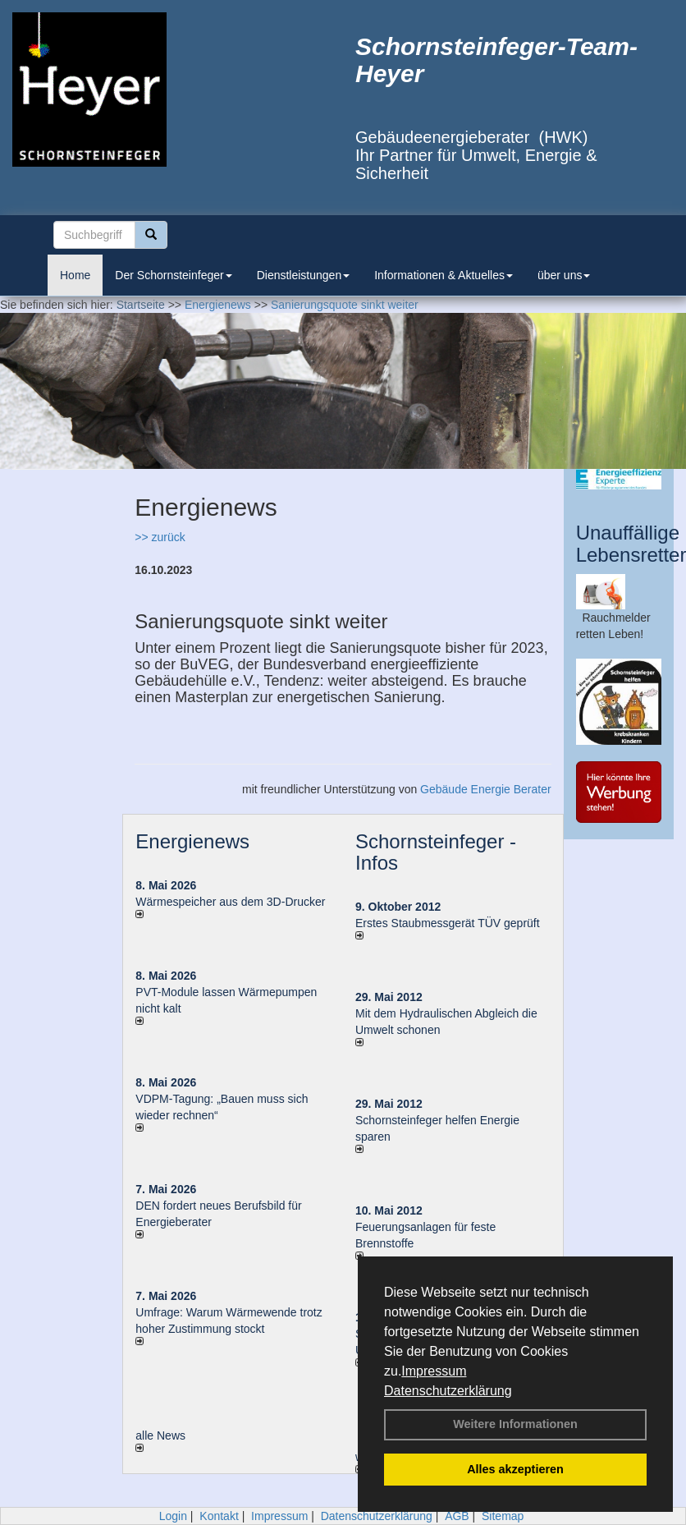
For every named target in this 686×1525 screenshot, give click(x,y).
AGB (457, 1516)
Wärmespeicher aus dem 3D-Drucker (230, 901)
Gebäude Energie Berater (485, 789)
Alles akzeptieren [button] (515, 1469)
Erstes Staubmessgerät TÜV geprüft (447, 923)
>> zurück (160, 537)
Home (75, 275)
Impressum (433, 1371)
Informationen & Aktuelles (443, 275)
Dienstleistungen (303, 275)
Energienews (192, 841)
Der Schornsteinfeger (173, 275)
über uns (563, 275)
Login (173, 1516)
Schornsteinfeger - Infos (435, 852)
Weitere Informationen (515, 1424)
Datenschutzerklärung (448, 1391)
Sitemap (503, 1516)
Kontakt (218, 1516)
